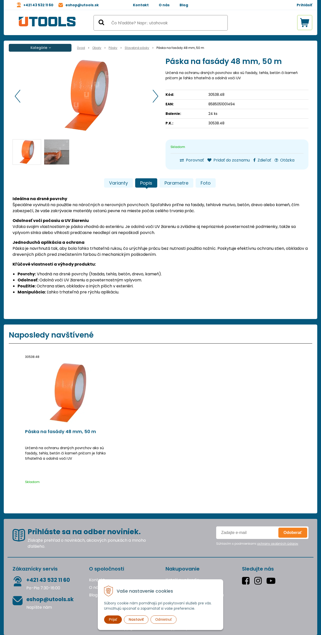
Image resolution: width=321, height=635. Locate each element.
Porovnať (192, 160)
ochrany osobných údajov (277, 543)
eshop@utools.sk (82, 5)
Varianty (118, 183)
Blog (184, 5)
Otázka (284, 160)
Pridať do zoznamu (228, 160)
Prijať (113, 619)
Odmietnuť (163, 619)
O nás (164, 5)
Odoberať (293, 532)
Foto (206, 183)
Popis (146, 183)
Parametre (176, 183)
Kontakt (141, 5)
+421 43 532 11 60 (38, 5)
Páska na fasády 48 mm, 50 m (60, 431)
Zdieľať (262, 160)
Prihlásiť (304, 5)
